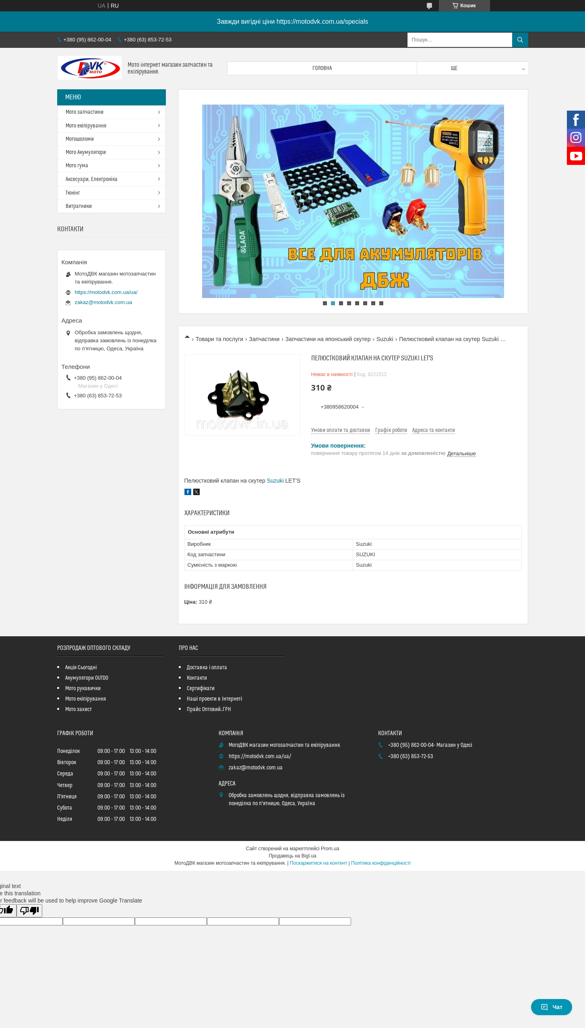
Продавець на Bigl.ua (292, 856)
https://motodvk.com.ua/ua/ (106, 292)
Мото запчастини (84, 112)
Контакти (197, 678)
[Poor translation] (29, 910)
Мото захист (78, 709)
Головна (322, 68)
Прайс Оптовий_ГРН (209, 709)
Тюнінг (73, 193)
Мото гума (77, 165)
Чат (551, 1007)
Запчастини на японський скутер (328, 339)
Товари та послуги (219, 339)
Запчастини (264, 339)
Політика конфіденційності (381, 863)
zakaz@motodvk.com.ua (103, 302)
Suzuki (384, 339)
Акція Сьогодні (81, 667)
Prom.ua (330, 848)
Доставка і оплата (207, 667)
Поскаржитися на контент (318, 863)
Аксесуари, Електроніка (92, 179)
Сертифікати (201, 688)
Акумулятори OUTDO (86, 678)
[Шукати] (520, 40)
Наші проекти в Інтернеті (214, 699)
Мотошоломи (80, 139)
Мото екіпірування (86, 126)
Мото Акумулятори (86, 152)
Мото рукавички (83, 688)
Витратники (79, 206)
